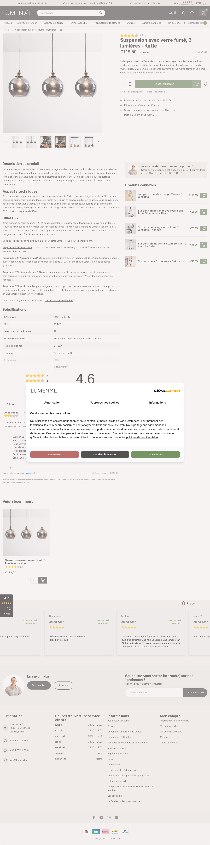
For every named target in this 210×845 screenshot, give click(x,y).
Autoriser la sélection (105, 454)
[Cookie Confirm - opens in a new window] (167, 391)
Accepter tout (155, 454)
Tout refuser (55, 454)
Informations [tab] (157, 402)
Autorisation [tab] (52, 402)
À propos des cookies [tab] (105, 402)
